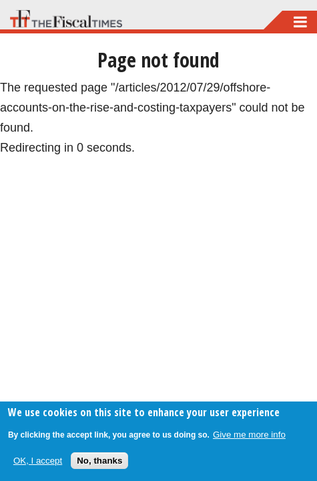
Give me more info (249, 435)
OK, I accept (37, 461)
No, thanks (99, 461)
